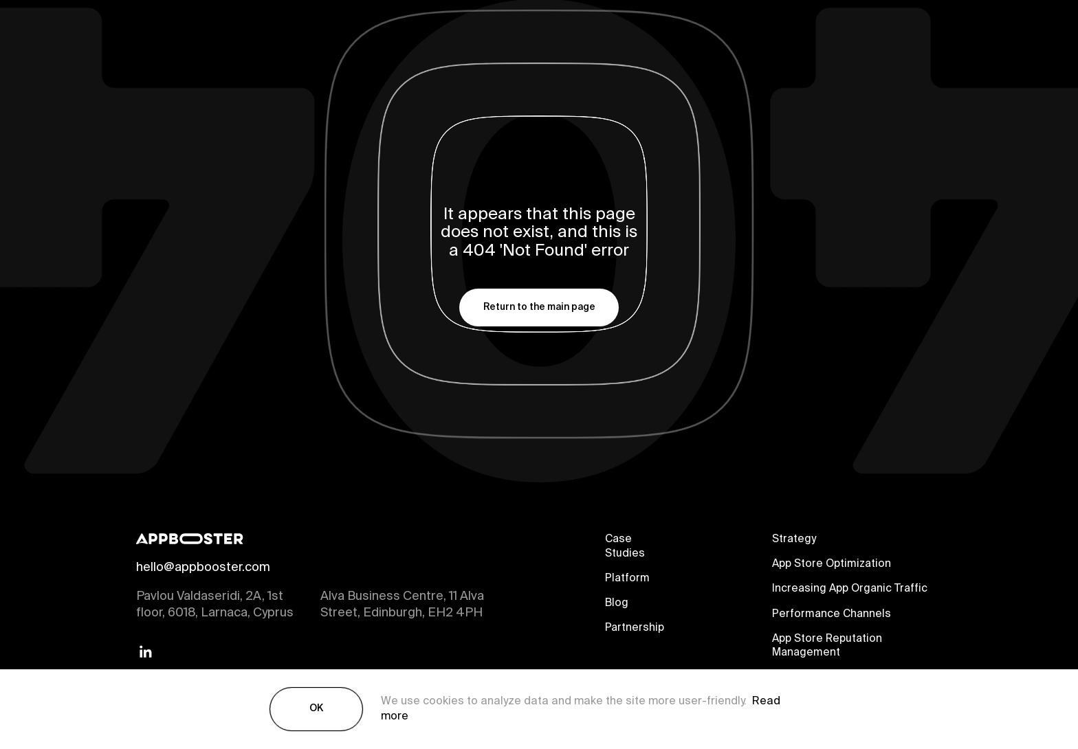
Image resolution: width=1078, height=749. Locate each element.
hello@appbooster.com (203, 568)
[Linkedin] (145, 652)
